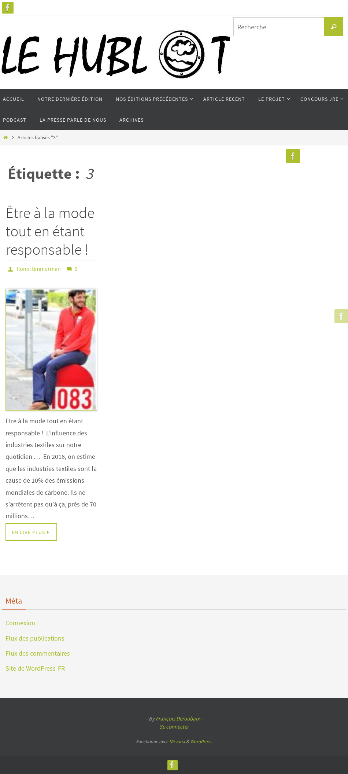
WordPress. (201, 741)
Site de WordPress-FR (35, 668)
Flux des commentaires (37, 653)
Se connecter (174, 726)
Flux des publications (34, 638)
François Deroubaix (178, 718)
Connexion (20, 623)
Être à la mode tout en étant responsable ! (50, 231)
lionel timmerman (39, 268)
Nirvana (177, 741)
